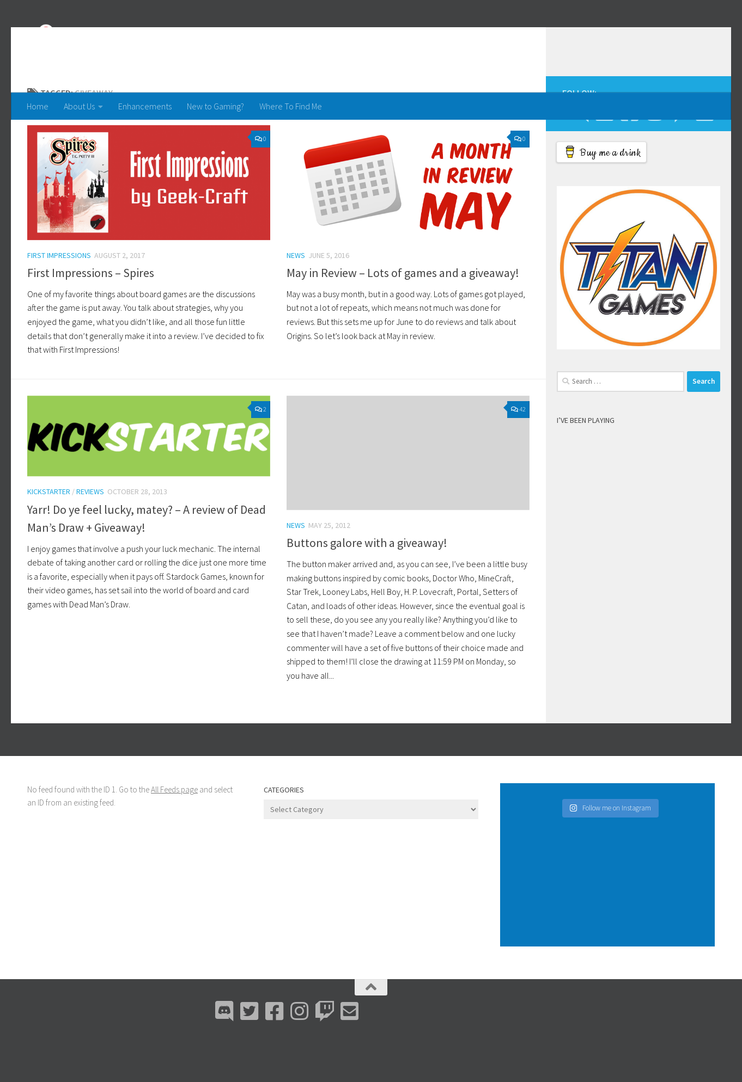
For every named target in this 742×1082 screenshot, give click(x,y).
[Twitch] (679, 155)
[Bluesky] (604, 155)
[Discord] (579, 155)
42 (518, 452)
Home (37, 106)
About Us (79, 106)
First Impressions (59, 299)
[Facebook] (629, 155)
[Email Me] (704, 155)
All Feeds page (174, 833)
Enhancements (145, 106)
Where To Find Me (290, 106)
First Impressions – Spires (90, 316)
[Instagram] (654, 155)
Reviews (90, 535)
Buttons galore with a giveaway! (367, 586)
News (296, 299)
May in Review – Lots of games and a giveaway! (403, 316)
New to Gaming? (215, 106)
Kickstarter (48, 535)
